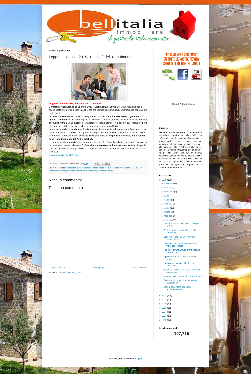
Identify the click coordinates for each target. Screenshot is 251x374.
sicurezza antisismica (76, 171)
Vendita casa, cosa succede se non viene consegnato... (180, 244)
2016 (164, 303)
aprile (167, 208)
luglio (167, 196)
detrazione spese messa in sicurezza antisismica (104, 168)
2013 (164, 316)
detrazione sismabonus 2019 (71, 168)
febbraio (168, 216)
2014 (164, 312)
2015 (164, 308)
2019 (164, 180)
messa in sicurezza (58, 171)
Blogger (138, 358)
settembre (169, 191)
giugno (167, 200)
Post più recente (57, 267)
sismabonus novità (105, 171)
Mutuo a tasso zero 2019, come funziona (183, 276)
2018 (164, 295)
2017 (164, 299)
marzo (167, 212)
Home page (98, 267)
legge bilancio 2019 (134, 168)
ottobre (168, 187)
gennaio (168, 220)
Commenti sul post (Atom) (70, 272)
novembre (169, 183)
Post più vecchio (139, 267)
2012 (164, 320)
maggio (168, 204)
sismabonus (91, 171)
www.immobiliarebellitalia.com (64, 155)
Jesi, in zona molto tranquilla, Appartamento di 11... (177, 288)
